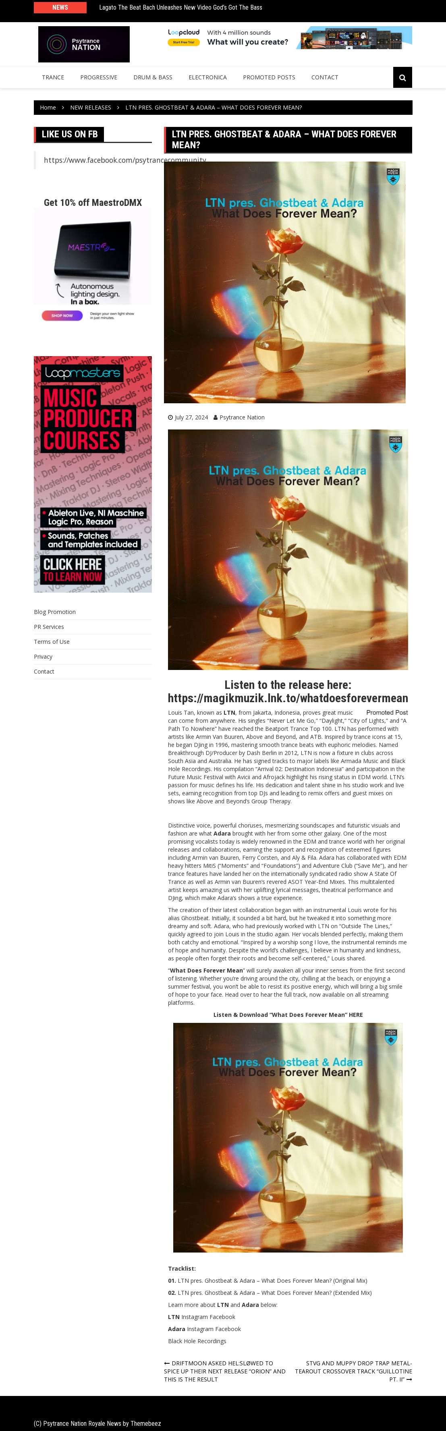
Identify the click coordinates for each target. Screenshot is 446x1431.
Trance (53, 77)
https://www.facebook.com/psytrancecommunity (125, 160)
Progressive (98, 77)
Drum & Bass (152, 77)
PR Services (49, 626)
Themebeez (146, 1423)
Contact (324, 77)
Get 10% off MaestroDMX (93, 202)
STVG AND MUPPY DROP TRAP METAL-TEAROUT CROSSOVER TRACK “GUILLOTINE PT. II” (353, 1371)
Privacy (43, 656)
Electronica (208, 77)
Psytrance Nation (242, 417)
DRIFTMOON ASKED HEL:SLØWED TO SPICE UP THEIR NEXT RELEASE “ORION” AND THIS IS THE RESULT (225, 1371)
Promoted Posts (269, 77)
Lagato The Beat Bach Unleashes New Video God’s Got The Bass (180, 7)
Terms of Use (52, 641)
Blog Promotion (55, 612)
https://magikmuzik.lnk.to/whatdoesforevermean (288, 698)
